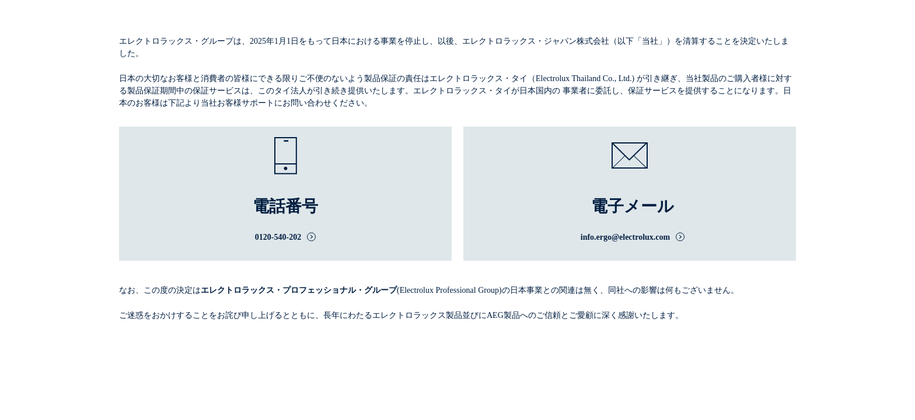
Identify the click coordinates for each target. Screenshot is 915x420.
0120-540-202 (278, 237)
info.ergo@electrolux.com (625, 237)
